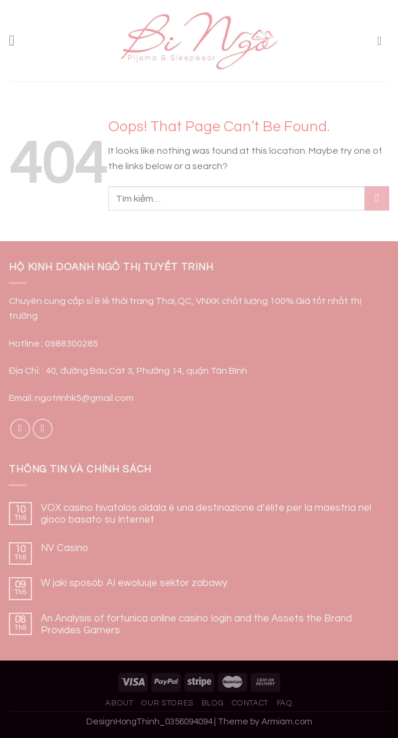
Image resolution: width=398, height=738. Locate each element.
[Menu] (16, 41)
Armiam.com (286, 721)
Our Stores (167, 703)
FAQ (285, 703)
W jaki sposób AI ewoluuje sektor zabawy (134, 583)
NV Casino (64, 548)
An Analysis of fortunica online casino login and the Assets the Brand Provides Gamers (196, 624)
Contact (250, 703)
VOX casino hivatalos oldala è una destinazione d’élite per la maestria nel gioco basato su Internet (206, 514)
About (119, 703)
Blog (213, 703)
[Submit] (377, 198)
